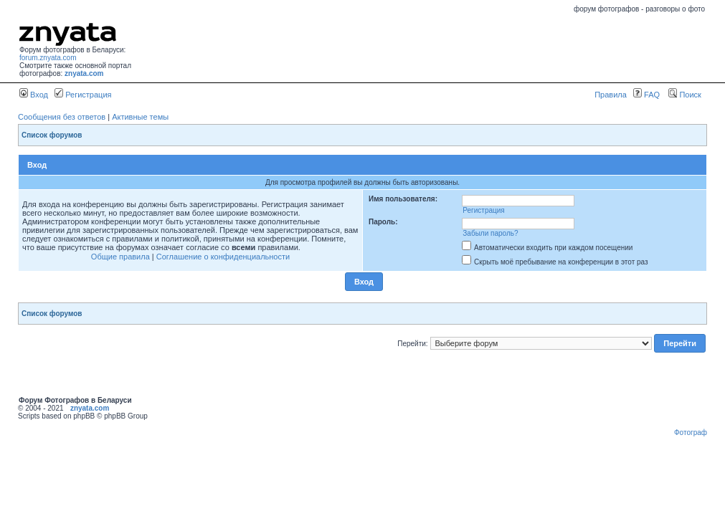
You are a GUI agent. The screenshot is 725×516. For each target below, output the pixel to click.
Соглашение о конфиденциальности (223, 256)
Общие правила (120, 256)
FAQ (646, 94)
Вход (33, 94)
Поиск (684, 94)
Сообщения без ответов (61, 117)
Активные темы (140, 117)
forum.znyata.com (47, 58)
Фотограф (690, 432)
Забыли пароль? (490, 233)
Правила (610, 94)
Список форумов (52, 135)
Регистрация (83, 94)
